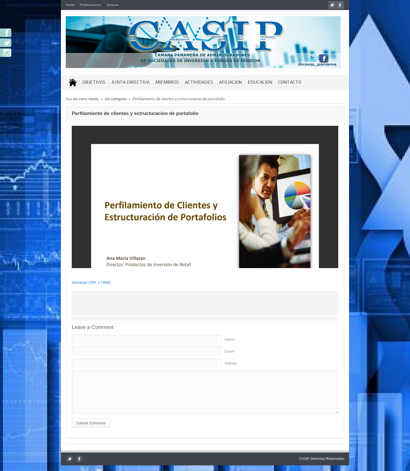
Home (70, 5)
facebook (340, 5)
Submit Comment (91, 423)
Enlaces (113, 5)
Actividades (199, 82)
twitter (332, 5)
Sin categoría (115, 99)
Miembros (167, 82)
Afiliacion (230, 82)
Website (231, 363)
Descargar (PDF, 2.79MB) (91, 283)
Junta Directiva (130, 82)
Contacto (289, 82)
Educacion (260, 82)
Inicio (72, 82)
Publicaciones (90, 5)
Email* (230, 351)
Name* (230, 340)
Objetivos (94, 82)
